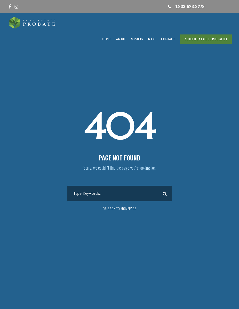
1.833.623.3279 (190, 6)
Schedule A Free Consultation (206, 39)
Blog (152, 39)
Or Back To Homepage (119, 208)
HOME (106, 39)
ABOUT (121, 39)
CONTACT (168, 39)
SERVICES (137, 39)
